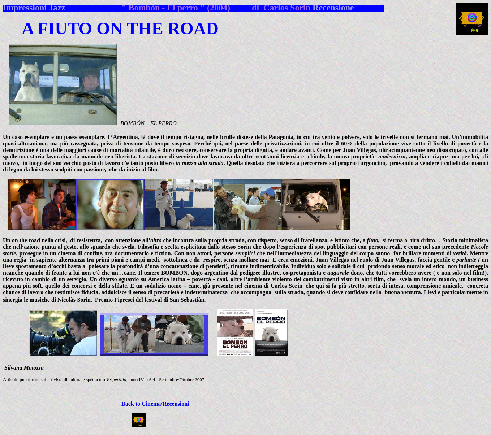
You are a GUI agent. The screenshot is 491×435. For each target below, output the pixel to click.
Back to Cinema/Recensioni (155, 404)
